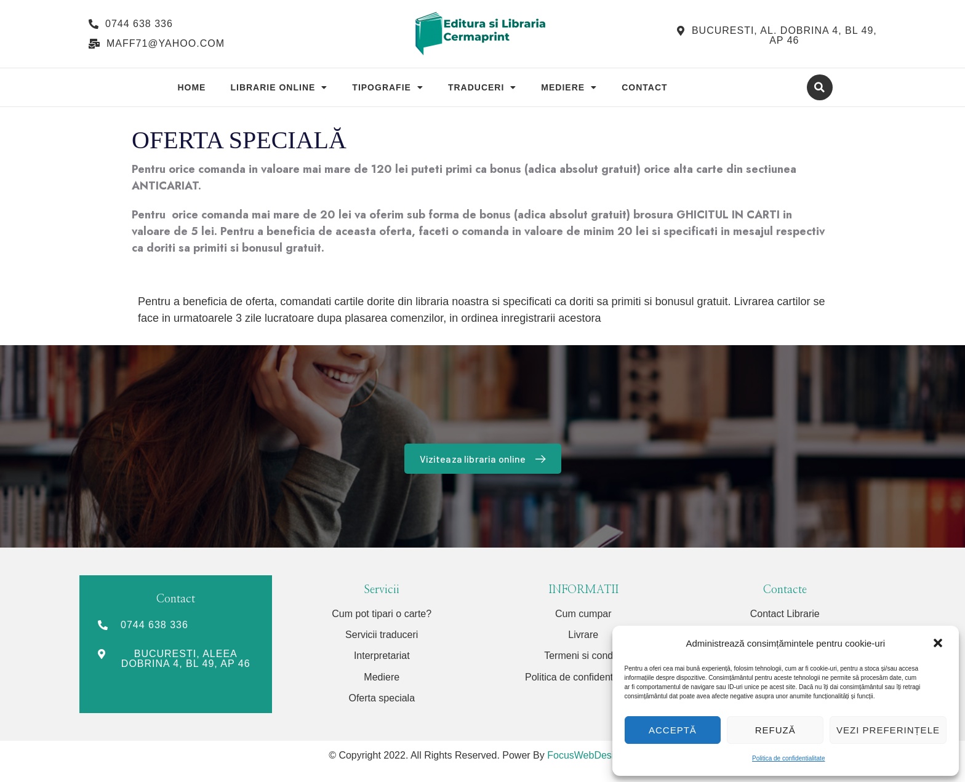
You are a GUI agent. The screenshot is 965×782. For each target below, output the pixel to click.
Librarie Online (278, 87)
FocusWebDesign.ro (591, 755)
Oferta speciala (381, 698)
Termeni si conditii (583, 655)
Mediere (569, 87)
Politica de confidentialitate (788, 758)
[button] (939, 643)
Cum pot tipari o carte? (381, 613)
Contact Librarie (785, 613)
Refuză (775, 730)
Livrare (583, 634)
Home (191, 87)
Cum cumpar (583, 613)
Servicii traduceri (381, 634)
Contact (644, 87)
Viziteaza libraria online (485, 459)
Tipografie (387, 87)
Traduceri (482, 87)
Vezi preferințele (888, 730)
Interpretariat (382, 655)
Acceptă (673, 730)
